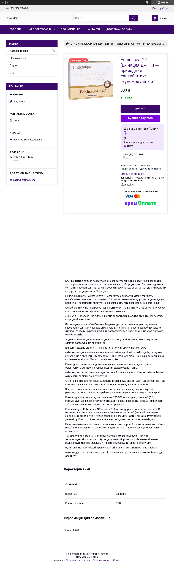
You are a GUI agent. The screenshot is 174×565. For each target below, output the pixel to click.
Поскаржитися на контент (78, 560)
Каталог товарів (19, 50)
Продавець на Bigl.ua (87, 557)
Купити (140, 108)
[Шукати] (133, 18)
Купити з (140, 118)
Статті (13, 72)
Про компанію (70, 29)
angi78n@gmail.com (24, 180)
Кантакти (93, 29)
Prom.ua (104, 554)
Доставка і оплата (119, 29)
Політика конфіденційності (106, 560)
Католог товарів (39, 29)
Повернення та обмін (25, 38)
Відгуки (14, 65)
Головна (15, 29)
